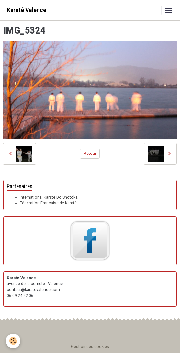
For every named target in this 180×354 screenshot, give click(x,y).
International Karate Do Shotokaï (49, 197)
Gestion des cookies (90, 346)
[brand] (27, 10)
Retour (90, 153)
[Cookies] (13, 341)
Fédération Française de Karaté (48, 203)
